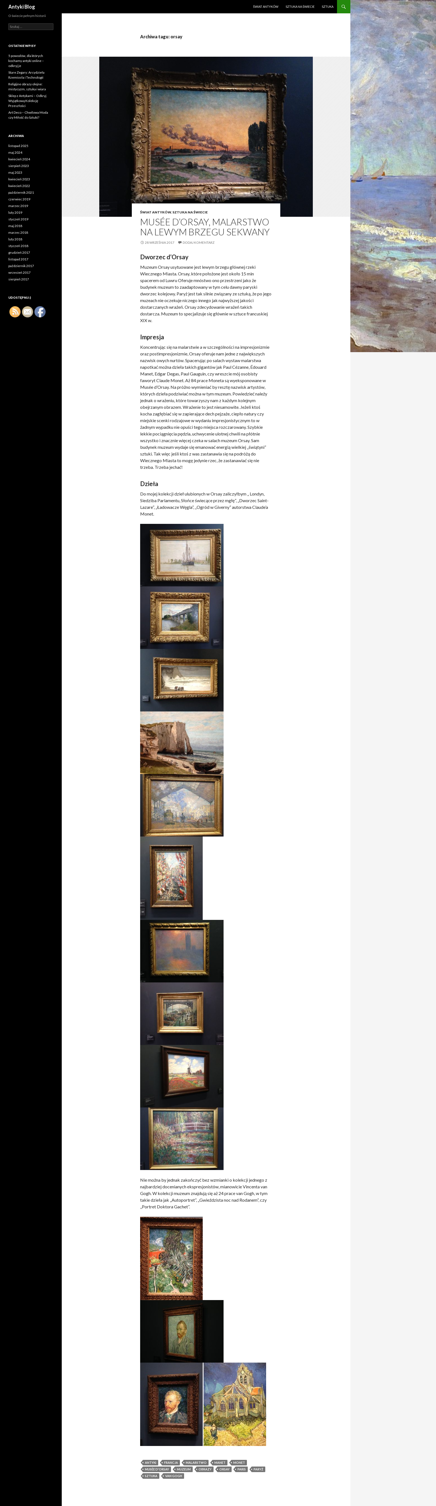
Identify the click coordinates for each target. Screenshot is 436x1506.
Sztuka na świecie (300, 6)
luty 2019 (15, 212)
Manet (220, 1462)
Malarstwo (196, 1462)
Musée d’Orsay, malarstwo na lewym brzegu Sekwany (205, 226)
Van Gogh (173, 1476)
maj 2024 (15, 152)
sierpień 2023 (18, 166)
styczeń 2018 (18, 246)
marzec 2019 (18, 206)
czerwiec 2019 (19, 199)
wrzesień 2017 (19, 272)
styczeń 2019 (18, 219)
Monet (239, 1462)
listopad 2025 (18, 146)
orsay (224, 1469)
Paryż (258, 1469)
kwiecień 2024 (19, 159)
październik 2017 (21, 266)
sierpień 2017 (18, 279)
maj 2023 (15, 172)
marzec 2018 (18, 232)
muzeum (184, 1469)
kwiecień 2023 (19, 179)
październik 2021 (21, 192)
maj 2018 (15, 226)
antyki (150, 1462)
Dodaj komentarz (198, 242)
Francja (171, 1462)
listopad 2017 (18, 259)
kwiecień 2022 (19, 186)
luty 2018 (15, 239)
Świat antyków (265, 6)
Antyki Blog (21, 7)
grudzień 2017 (19, 252)
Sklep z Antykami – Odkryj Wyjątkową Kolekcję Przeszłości (27, 101)
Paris (241, 1469)
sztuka (151, 1476)
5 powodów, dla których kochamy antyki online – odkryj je (26, 61)
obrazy (205, 1469)
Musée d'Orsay (157, 1469)
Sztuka (327, 6)
